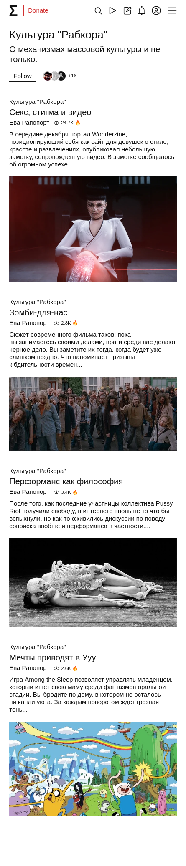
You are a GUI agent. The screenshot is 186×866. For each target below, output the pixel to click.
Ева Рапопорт (29, 122)
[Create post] (127, 10)
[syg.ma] (13, 10)
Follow (22, 75)
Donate (38, 10)
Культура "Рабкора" (37, 101)
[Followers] (59, 75)
